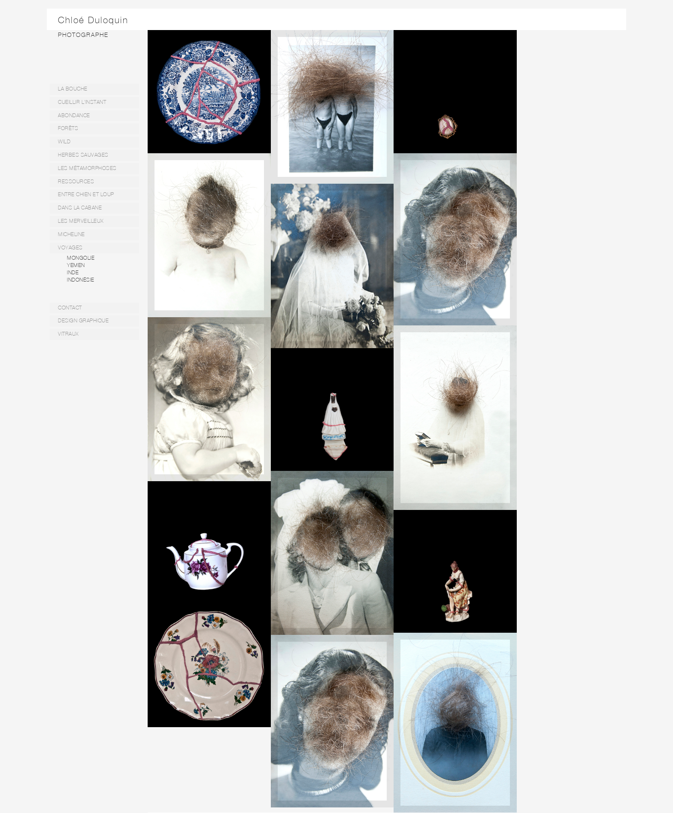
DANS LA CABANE (80, 208)
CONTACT (70, 308)
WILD (64, 142)
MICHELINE (71, 234)
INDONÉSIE (80, 280)
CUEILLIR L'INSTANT (82, 102)
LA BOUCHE (73, 89)
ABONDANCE (74, 115)
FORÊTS (68, 128)
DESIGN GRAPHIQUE (83, 321)
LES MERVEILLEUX (81, 221)
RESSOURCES (76, 182)
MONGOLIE (80, 258)
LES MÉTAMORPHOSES (87, 168)
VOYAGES (70, 248)
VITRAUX (68, 334)
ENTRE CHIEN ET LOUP (86, 194)
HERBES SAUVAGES (83, 155)
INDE (73, 273)
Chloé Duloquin (93, 20)
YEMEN (76, 265)
